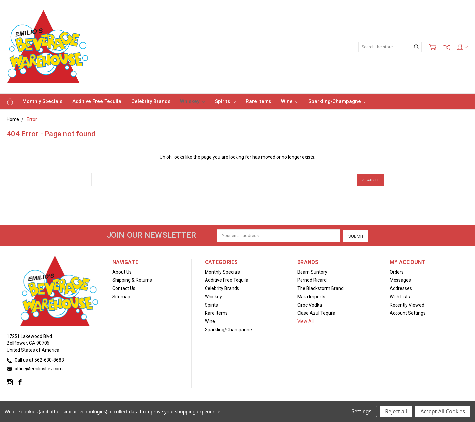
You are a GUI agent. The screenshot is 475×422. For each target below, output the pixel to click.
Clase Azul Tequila (316, 311)
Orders (397, 270)
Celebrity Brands (150, 101)
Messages (400, 278)
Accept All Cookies (442, 411)
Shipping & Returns (132, 278)
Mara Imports (311, 295)
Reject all (396, 411)
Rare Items (258, 101)
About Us (122, 270)
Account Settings (408, 311)
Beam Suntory (312, 270)
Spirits (225, 101)
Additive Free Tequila (96, 101)
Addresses (401, 286)
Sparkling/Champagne (337, 101)
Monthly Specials (42, 101)
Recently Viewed (407, 303)
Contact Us (123, 286)
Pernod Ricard (312, 278)
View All (305, 319)
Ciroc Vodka (309, 303)
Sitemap (121, 295)
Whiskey (192, 101)
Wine (290, 101)
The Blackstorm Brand (320, 286)
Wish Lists (400, 295)
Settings (361, 411)
